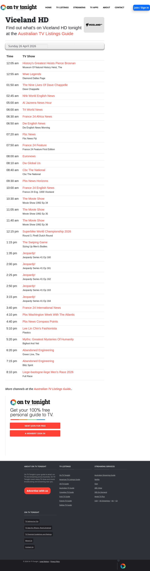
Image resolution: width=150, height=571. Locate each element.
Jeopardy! (29, 253)
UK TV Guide (64, 484)
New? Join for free (35, 425)
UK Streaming (104, 501)
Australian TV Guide (66, 488)
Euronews (29, 156)
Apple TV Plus (100, 496)
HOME (48, 7)
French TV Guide (65, 501)
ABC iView (98, 488)
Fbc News (29, 134)
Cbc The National (34, 170)
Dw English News (34, 123)
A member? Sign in (35, 433)
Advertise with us (37, 490)
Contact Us (29, 547)
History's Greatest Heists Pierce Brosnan (49, 63)
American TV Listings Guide (69, 479)
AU (112, 501)
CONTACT (119, 7)
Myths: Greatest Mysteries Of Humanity (48, 339)
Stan (96, 484)
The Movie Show (33, 198)
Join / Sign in (141, 7)
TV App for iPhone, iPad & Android (38, 528)
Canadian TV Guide (66, 492)
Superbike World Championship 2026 (47, 231)
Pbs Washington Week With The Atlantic (49, 314)
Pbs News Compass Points (40, 321)
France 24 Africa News (37, 116)
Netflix (97, 479)
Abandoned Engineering (38, 350)
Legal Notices (44, 561)
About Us (28, 540)
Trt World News (33, 109)
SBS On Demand (101, 492)
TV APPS (94, 7)
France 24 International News (42, 307)
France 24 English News (38, 187)
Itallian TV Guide (65, 505)
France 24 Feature (35, 145)
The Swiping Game (35, 242)
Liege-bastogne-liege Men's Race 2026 (48, 372)
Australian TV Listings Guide (45, 33)
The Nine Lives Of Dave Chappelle (45, 85)
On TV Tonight (64, 475)
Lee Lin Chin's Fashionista (40, 328)
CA (116, 501)
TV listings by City (31, 521)
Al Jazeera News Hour (37, 102)
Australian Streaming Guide (105, 475)
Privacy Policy (55, 561)
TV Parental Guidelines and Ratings (38, 534)
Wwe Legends (32, 74)
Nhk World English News (39, 95)
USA (96, 501)
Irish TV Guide (64, 496)
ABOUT (106, 7)
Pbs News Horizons (35, 180)
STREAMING (79, 7)
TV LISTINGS (62, 7)
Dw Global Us (31, 163)
